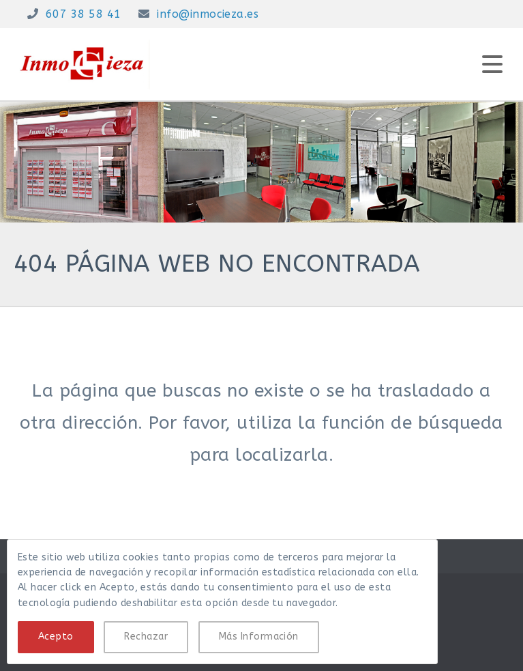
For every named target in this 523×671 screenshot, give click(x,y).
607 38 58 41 (83, 14)
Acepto (56, 636)
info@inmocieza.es (207, 14)
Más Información (259, 636)
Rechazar (146, 636)
